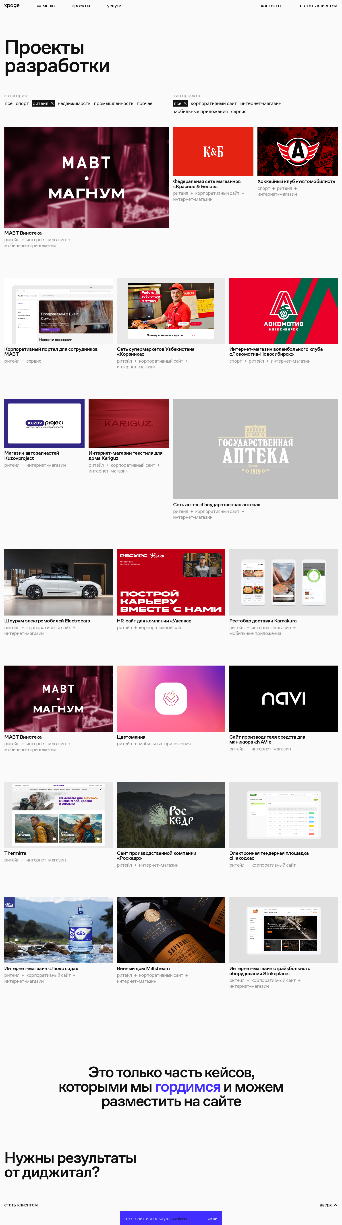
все (8, 103)
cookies (179, 1218)
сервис (239, 111)
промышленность (113, 103)
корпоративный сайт (214, 103)
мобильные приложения (201, 111)
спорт (22, 103)
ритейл (43, 103)
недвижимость (74, 103)
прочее (144, 103)
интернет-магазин (260, 103)
